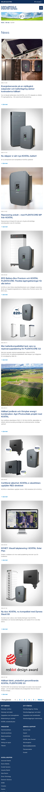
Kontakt (25, 752)
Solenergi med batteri (7, 712)
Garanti (25, 733)
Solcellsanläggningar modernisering (32, 718)
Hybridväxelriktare (6, 730)
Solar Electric (4, 773)
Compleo (3, 786)
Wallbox (3, 739)
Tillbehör (3, 745)
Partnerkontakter (27, 749)
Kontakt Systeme (5, 767)
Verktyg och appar (6, 742)
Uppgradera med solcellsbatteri (31, 715)
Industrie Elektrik (5, 770)
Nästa (40, 700)
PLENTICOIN (26, 736)
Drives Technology (6, 776)
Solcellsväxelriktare (6, 733)
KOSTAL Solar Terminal (29, 739)
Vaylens (3, 789)
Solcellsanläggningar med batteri (32, 712)
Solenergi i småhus (6, 709)
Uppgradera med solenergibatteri (10, 715)
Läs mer (5, 104)
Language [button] (38, 1)
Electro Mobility (5, 764)
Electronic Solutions (6, 779)
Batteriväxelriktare (6, 736)
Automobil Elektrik (6, 760)
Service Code (26, 730)
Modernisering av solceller (8, 718)
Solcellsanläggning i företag (30, 709)
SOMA (3, 783)
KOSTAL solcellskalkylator (8, 721)
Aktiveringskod (27, 742)
